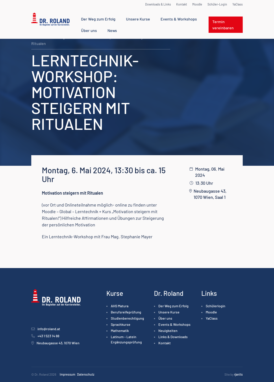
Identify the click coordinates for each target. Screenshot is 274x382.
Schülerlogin (215, 306)
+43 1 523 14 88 (48, 336)
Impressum (67, 374)
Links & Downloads (173, 337)
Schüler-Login (217, 4)
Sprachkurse (120, 324)
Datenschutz (85, 374)
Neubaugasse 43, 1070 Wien (58, 343)
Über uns (89, 30)
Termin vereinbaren (223, 24)
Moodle (197, 4)
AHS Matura (119, 306)
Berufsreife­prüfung (126, 312)
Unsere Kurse (138, 19)
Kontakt (181, 4)
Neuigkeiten (168, 330)
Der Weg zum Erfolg (98, 19)
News (112, 30)
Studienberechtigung (127, 318)
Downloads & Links (158, 4)
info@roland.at (48, 329)
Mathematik (120, 330)
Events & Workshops (179, 19)
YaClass (237, 4)
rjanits (238, 374)
